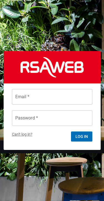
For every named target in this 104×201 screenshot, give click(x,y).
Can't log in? (22, 134)
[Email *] (52, 97)
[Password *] (52, 118)
